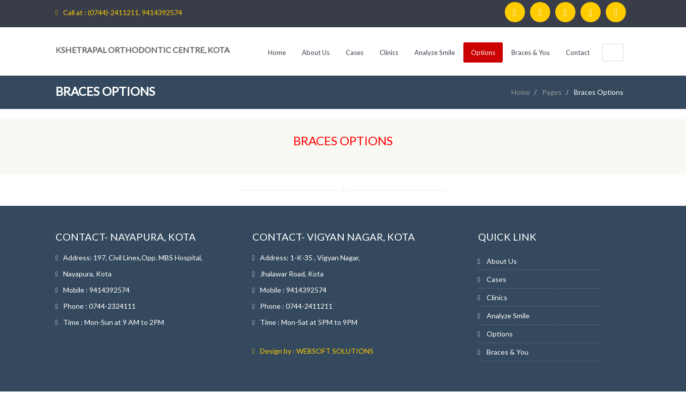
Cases (354, 52)
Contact (578, 52)
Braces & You (530, 52)
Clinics (389, 52)
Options (483, 52)
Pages (552, 92)
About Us (316, 52)
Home (277, 52)
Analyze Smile (434, 52)
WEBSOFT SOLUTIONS (335, 351)
